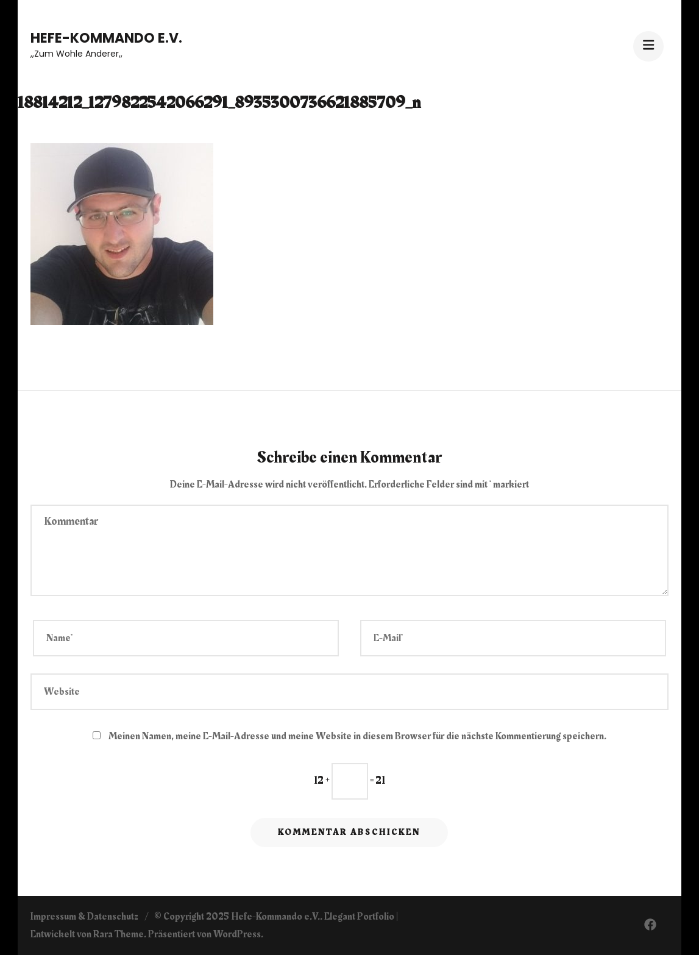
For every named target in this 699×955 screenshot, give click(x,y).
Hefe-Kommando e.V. (106, 38)
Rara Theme (118, 934)
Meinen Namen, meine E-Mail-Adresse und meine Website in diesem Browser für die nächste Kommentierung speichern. (357, 736)
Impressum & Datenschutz (84, 916)
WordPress (237, 934)
